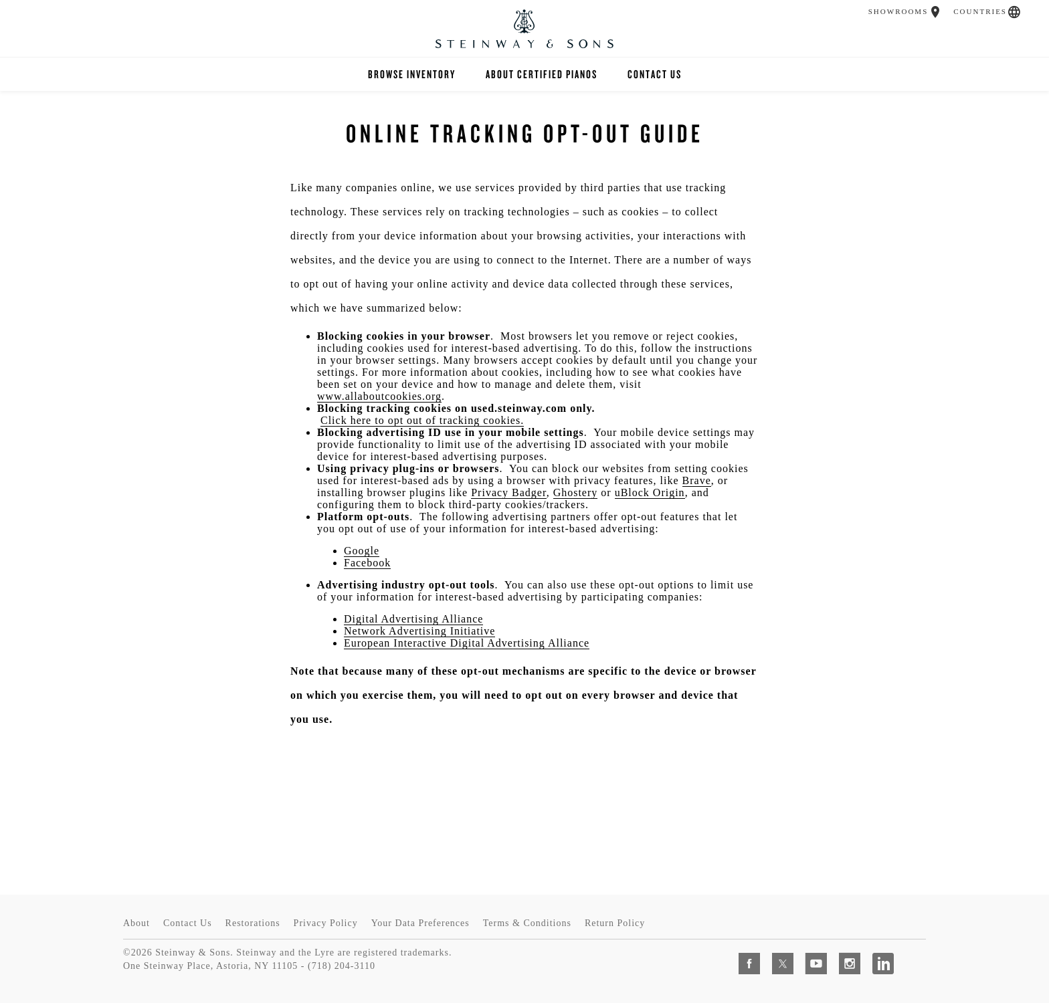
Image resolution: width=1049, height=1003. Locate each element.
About (136, 923)
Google (361, 550)
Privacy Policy (326, 923)
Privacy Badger (508, 492)
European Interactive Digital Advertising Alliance (466, 643)
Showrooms (898, 11)
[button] (935, 12)
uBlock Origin (650, 492)
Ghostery (575, 492)
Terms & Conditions (527, 923)
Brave (696, 480)
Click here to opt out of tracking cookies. (422, 420)
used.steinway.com (519, 408)
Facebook (367, 562)
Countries (980, 11)
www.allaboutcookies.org (379, 396)
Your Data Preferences (420, 923)
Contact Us (655, 74)
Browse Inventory (412, 74)
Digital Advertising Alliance (413, 619)
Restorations (252, 923)
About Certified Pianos (541, 74)
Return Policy (615, 923)
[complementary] (952, 929)
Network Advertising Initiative (419, 631)
